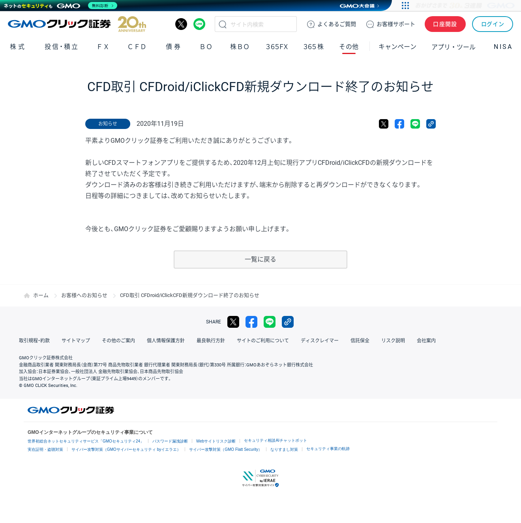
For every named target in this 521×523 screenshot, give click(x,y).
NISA (503, 46)
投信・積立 (62, 46)
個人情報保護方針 (166, 341)
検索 (223, 24)
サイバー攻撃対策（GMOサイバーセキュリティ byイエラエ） (126, 449)
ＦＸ (103, 46)
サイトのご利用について (263, 341)
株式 (18, 46)
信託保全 (359, 341)
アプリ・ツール (453, 46)
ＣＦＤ (137, 46)
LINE (199, 24)
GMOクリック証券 (77, 24)
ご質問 (336, 24)
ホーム (41, 295)
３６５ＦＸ (277, 46)
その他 (349, 46)
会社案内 (426, 341)
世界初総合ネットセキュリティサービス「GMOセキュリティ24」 (86, 441)
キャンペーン (397, 46)
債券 (174, 46)
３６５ (314, 46)
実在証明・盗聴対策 (45, 449)
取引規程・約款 (34, 341)
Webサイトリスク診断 (216, 441)
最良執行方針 (211, 341)
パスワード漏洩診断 (170, 441)
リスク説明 (393, 341)
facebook (399, 124)
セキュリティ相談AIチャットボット (275, 440)
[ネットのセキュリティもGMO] (60, 5)
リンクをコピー (431, 124)
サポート (396, 24)
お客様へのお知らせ (84, 295)
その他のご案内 (118, 341)
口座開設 (445, 24)
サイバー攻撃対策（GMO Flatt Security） (225, 449)
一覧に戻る (260, 259)
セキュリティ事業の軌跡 (328, 448)
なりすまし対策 (284, 449)
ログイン (492, 24)
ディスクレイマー (320, 341)
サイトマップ (76, 341)
